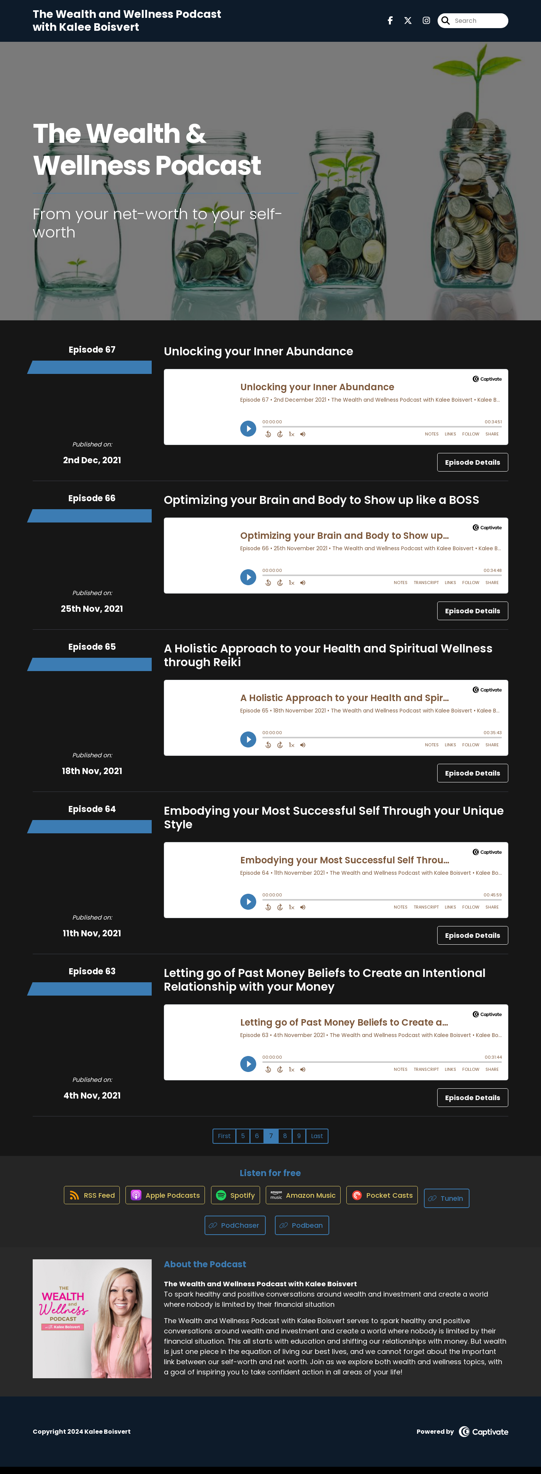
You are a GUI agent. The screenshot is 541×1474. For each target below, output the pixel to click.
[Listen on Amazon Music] (306, 1205)
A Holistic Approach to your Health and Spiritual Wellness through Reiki (328, 662)
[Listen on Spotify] (234, 1205)
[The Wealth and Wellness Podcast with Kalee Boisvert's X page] (403, 24)
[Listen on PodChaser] (235, 1232)
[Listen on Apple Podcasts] (159, 1205)
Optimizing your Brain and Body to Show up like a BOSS (321, 507)
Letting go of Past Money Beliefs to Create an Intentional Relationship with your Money (324, 986)
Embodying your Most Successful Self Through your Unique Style (334, 824)
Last (317, 1142)
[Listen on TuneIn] (458, 1205)
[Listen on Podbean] (302, 1232)
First (224, 1142)
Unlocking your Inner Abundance (258, 358)
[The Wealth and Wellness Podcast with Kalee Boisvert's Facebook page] (390, 24)
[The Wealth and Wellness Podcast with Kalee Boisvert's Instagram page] (422, 24)
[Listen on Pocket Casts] (389, 1205)
